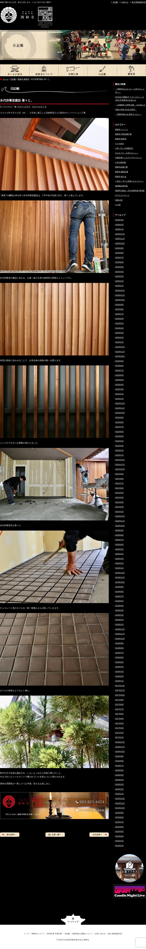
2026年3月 (119, 220)
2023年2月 (119, 394)
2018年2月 (119, 676)
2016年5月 (119, 775)
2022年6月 (119, 432)
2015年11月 (120, 803)
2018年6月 (119, 657)
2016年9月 (119, 756)
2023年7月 (119, 370)
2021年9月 (119, 474)
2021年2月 (119, 507)
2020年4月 (119, 554)
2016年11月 (120, 747)
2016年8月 (119, 761)
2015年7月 (119, 822)
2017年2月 (119, 733)
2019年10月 (120, 582)
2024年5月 (119, 323)
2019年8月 (119, 592)
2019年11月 (120, 577)
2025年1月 (119, 286)
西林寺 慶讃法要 (121, 172)
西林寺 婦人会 (120, 177)
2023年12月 (120, 347)
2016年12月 (120, 742)
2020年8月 (119, 535)
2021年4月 (119, 497)
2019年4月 (119, 610)
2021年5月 (119, 493)
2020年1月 (119, 568)
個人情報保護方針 (139, 2)
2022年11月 (120, 408)
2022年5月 (119, 436)
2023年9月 (119, 361)
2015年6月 (119, 827)
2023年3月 (119, 389)
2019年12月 (120, 573)
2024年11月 (120, 295)
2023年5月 (119, 380)
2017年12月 (120, 686)
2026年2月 (119, 225)
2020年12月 (120, 516)
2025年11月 (120, 239)
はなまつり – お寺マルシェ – (126, 153)
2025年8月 (119, 253)
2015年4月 (119, 836)
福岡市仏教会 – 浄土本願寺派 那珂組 (130, 191)
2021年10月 (120, 469)
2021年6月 (119, 488)
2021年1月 (119, 512)
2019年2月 (119, 620)
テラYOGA (119, 144)
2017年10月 (120, 695)
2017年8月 (119, 704)
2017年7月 (119, 709)
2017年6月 (119, 714)
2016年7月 (119, 766)
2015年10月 (120, 808)
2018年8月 (119, 648)
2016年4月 (119, 780)
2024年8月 (119, 309)
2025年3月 (119, 276)
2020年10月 (120, 526)
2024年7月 (119, 314)
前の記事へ (9, 834)
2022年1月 (119, 455)
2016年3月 (119, 784)
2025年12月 (120, 234)
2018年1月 (119, 681)
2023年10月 (120, 356)
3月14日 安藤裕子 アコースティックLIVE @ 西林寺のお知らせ (129, 98)
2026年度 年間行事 (73, 70)
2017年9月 (119, 700)
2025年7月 (119, 258)
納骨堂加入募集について (131, 70)
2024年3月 (119, 333)
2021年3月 (119, 502)
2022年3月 (119, 446)
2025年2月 (119, 281)
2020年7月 (119, 540)
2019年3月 (119, 615)
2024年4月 (119, 328)
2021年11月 (120, 465)
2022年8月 (119, 422)
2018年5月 (119, 662)
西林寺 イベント (121, 130)
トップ (14, 70)
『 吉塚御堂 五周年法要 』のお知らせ (130, 105)
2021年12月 (120, 460)
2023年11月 (120, 352)
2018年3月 (119, 672)
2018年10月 (120, 639)
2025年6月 (119, 262)
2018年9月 (119, 643)
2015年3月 (119, 841)
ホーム (5, 79)
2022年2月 (119, 450)
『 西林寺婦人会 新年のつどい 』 (128, 114)
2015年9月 (119, 813)
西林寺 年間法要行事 (123, 134)
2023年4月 (119, 385)
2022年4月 (119, 441)
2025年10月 (120, 243)
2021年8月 (119, 479)
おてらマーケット (122, 195)
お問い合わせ (100, 934)
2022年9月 (119, 417)
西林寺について (43, 70)
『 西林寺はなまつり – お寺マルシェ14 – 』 (130, 90)
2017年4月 (119, 723)
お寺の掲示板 (120, 162)
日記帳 (115, 2)
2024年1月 (119, 342)
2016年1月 (119, 794)
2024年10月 (120, 300)
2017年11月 (120, 690)
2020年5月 (119, 549)
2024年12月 (120, 290)
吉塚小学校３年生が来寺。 (126, 110)
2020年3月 (119, 559)
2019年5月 (119, 606)
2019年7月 (119, 596)
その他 (118, 205)
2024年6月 (119, 319)
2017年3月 (119, 728)
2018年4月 (119, 667)
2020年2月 (119, 563)
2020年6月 (119, 545)
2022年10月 (120, 413)
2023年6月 (119, 375)
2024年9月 (119, 305)
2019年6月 (119, 601)
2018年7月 (119, 653)
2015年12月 (120, 799)
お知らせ (124, 2)
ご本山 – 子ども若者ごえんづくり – (129, 181)
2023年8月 (119, 366)
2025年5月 (119, 267)
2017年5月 (119, 719)
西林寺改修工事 (39, 107)
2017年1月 (119, 737)
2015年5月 (119, 831)
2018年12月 (120, 629)
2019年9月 (119, 587)
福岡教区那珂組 (121, 186)
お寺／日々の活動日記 (124, 148)
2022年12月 (120, 403)
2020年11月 (120, 521)
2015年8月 (119, 817)
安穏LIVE (119, 200)
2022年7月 (119, 427)
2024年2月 (119, 338)
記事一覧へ (55, 834)
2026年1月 (119, 229)
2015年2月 (119, 846)
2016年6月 (119, 770)
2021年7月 (119, 483)
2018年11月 (120, 634)
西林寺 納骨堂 (23, 79)
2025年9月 (119, 248)
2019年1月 (119, 624)
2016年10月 (120, 752)
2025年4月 (119, 272)
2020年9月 (119, 530)
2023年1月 (119, 399)
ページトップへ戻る (73, 919)
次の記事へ (99, 834)
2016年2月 (119, 789)
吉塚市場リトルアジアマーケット (128, 158)
